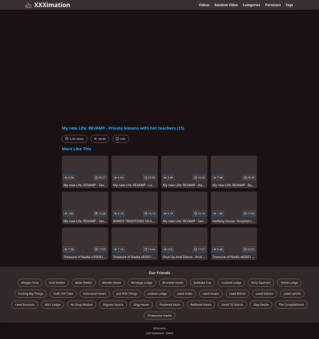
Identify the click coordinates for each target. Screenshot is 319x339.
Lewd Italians (264, 293)
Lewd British (237, 293)
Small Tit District (232, 304)
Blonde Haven (111, 282)
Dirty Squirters (261, 282)
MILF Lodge (52, 304)
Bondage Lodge (141, 282)
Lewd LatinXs (292, 293)
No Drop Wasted (82, 304)
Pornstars (273, 5)
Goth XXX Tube (63, 293)
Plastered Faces (170, 304)
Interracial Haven (94, 293)
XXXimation (47, 5)
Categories (251, 5)
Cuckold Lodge (231, 282)
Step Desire (261, 304)
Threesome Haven (159, 315)
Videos (204, 5)
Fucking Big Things (30, 293)
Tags (289, 5)
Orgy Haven (141, 304)
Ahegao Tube (30, 282)
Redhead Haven (201, 304)
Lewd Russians (25, 304)
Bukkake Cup (202, 282)
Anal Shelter (57, 282)
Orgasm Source (113, 304)
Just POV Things (126, 293)
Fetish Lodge (289, 282)
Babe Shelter (83, 282)
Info (121, 139)
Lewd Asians (211, 293)
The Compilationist (291, 304)
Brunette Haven (173, 282)
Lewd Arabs (184, 293)
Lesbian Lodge (157, 293)
